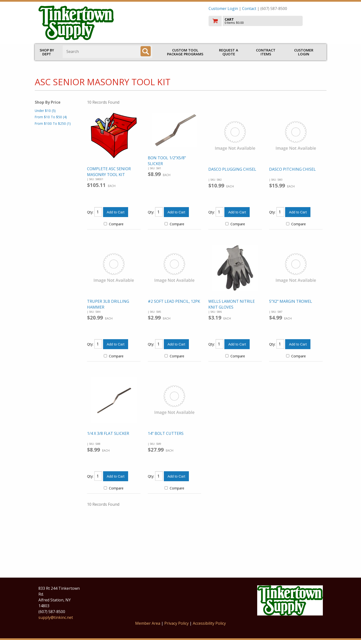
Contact (249, 8)
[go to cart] (266, 21)
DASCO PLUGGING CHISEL (232, 169)
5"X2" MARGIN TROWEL (290, 301)
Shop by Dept (47, 52)
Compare (113, 224)
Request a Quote (228, 52)
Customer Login (223, 8)
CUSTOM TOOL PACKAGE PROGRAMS (185, 52)
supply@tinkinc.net (55, 617)
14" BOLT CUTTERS (166, 433)
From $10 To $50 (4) (51, 117)
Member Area (147, 623)
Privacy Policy (177, 623)
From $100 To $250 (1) (53, 123)
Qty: (90, 212)
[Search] (146, 51)
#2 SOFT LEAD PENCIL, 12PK (174, 301)
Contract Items (265, 52)
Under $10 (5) (45, 110)
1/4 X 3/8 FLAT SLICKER (108, 433)
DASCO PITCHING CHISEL (292, 169)
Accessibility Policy (209, 623)
